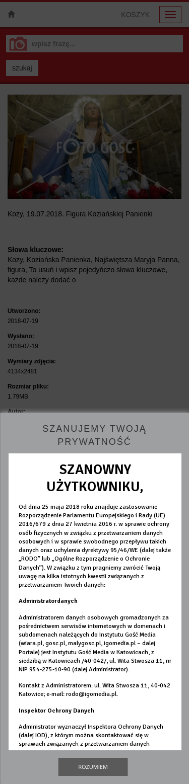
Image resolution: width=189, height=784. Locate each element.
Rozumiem (93, 766)
